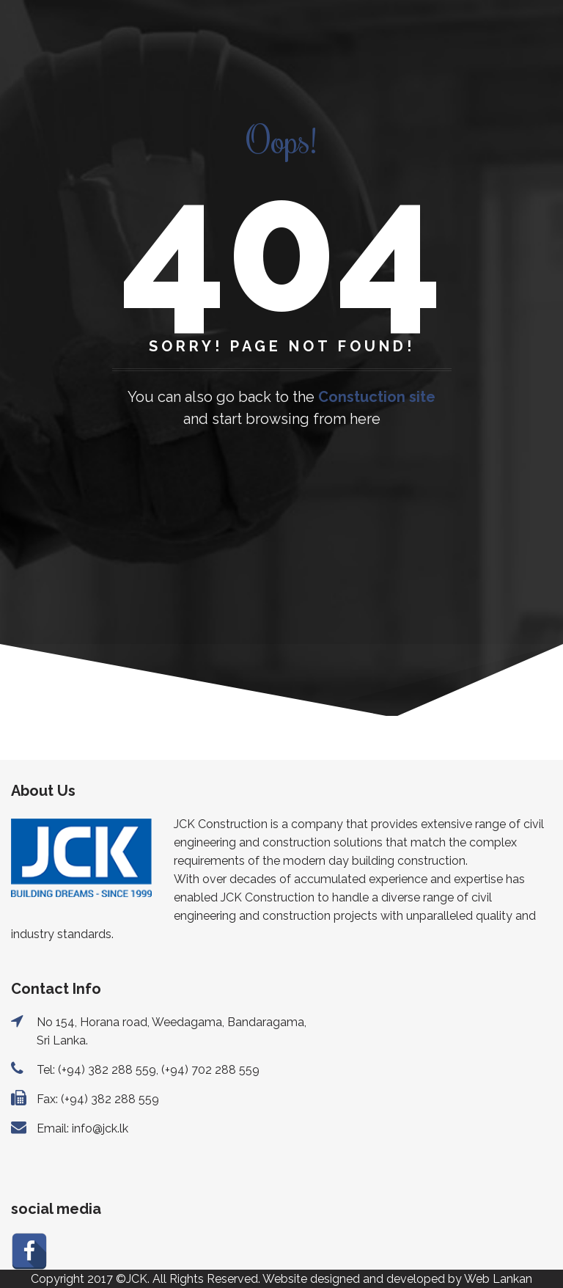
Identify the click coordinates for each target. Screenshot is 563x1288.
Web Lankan (498, 1279)
